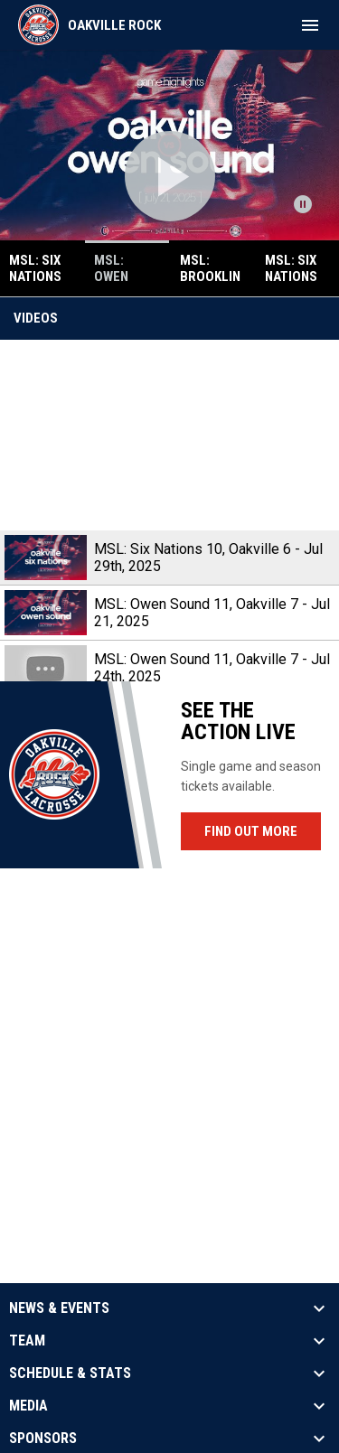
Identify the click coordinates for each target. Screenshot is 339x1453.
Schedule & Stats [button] (70, 1373)
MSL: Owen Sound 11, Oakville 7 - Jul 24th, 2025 (212, 668)
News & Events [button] (59, 1308)
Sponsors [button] (43, 1438)
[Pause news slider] (303, 204)
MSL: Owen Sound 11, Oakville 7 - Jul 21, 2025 (212, 612)
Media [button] (28, 1406)
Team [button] (27, 1341)
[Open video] (170, 176)
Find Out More (250, 831)
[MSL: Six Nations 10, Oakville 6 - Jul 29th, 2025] (169, 435)
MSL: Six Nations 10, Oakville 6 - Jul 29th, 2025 (208, 557)
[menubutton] (310, 25)
